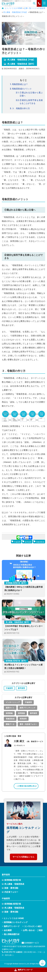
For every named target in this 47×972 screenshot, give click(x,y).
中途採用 (17, 542)
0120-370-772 (9, 952)
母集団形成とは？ (20, 84)
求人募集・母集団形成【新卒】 (19, 64)
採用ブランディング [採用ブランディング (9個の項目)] (27, 708)
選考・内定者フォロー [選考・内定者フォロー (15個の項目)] (28, 724)
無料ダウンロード (12, 926)
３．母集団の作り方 (21, 108)
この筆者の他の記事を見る (26, 786)
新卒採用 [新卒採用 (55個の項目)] (33, 713)
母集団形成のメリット (22, 89)
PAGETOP (42, 963)
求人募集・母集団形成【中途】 (19, 59)
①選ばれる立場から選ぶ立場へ (31, 94)
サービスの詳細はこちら (23, 857)
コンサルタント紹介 (33, 926)
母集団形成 (40, 542)
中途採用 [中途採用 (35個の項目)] (28, 702)
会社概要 (8, 930)
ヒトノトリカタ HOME (14, 918)
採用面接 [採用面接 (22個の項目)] (21, 713)
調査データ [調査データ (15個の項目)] (10, 724)
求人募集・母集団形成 (14, 884)
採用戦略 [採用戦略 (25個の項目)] (9, 713)
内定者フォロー (11, 892)
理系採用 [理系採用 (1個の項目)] (23, 719)
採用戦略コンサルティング (16, 922)
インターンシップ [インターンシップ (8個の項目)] (13, 702)
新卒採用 (28, 542)
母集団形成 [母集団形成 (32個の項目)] (10, 719)
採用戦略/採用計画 (12, 880)
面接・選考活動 (11, 888)
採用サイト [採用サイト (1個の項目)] (10, 708)
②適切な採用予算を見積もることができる (31, 102)
